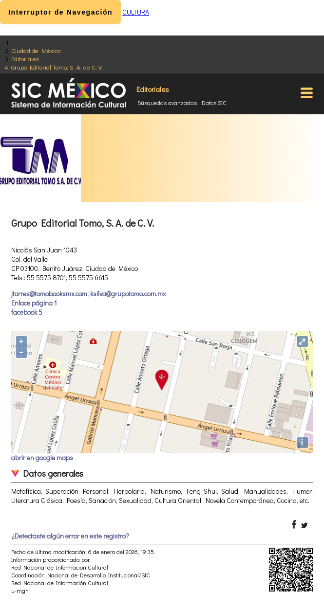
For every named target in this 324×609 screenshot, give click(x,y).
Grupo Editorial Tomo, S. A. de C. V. (57, 67)
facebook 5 (26, 312)
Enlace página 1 (34, 302)
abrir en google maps (42, 457)
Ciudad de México (35, 50)
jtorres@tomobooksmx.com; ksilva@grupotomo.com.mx (88, 293)
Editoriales (25, 58)
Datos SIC (214, 103)
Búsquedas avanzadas (167, 103)
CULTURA (135, 12)
